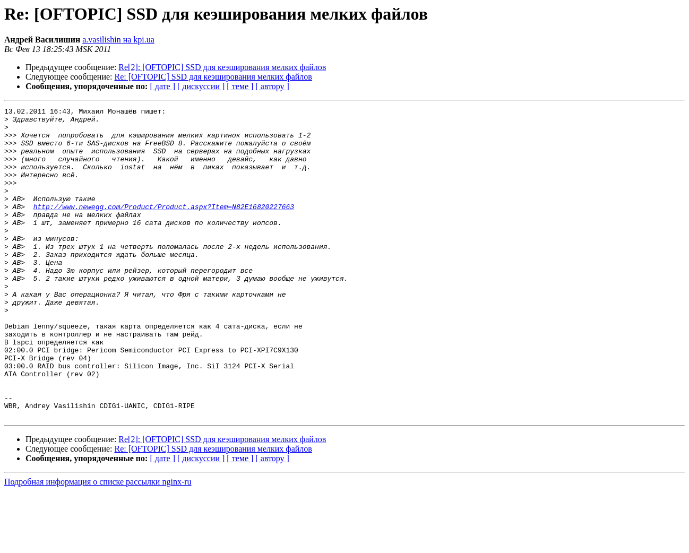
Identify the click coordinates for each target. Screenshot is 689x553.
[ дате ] (162, 86)
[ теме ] (240, 86)
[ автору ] (272, 86)
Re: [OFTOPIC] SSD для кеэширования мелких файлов (213, 76)
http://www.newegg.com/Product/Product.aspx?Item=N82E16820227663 (163, 227)
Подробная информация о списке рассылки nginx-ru (98, 543)
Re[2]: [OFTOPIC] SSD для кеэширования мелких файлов (222, 67)
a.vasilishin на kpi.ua (118, 39)
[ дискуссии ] (201, 86)
